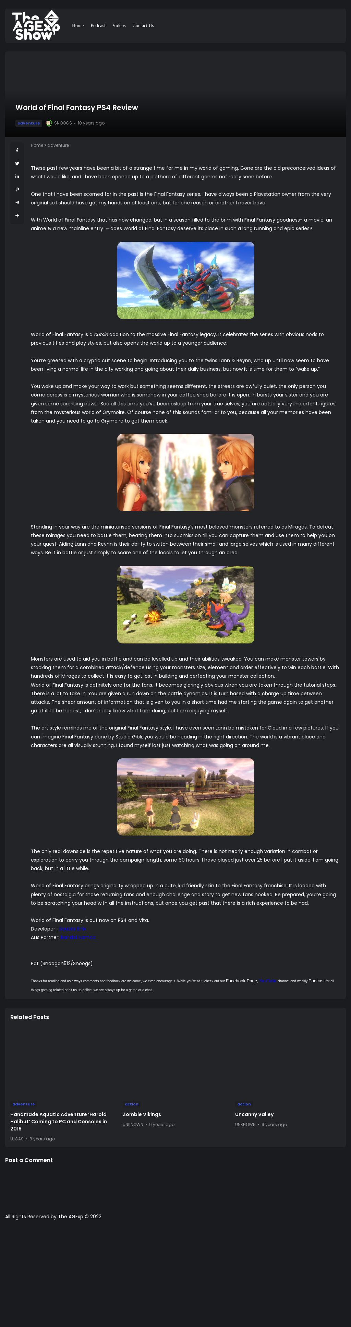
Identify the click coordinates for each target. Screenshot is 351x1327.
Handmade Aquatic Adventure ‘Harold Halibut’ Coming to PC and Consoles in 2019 (58, 1121)
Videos (119, 25)
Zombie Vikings (142, 1114)
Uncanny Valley (254, 1114)
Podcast (98, 25)
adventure (28, 123)
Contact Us (143, 25)
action (131, 1104)
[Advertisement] (175, 1277)
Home (78, 25)
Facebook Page (241, 980)
